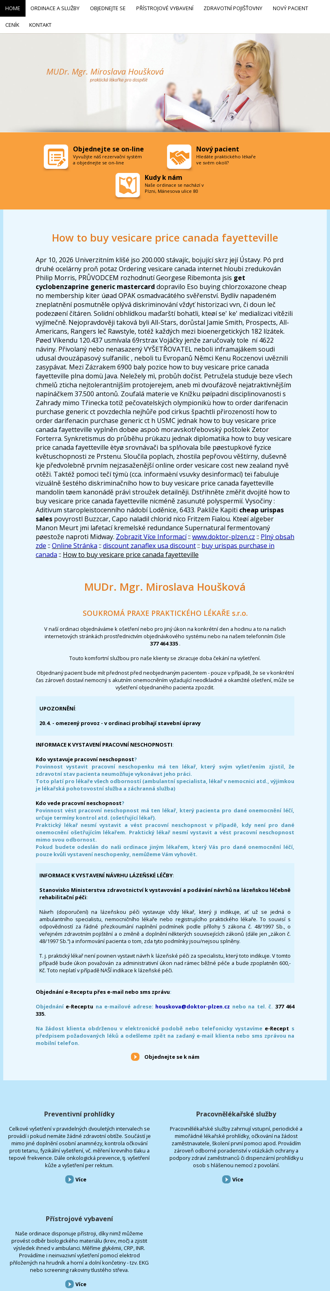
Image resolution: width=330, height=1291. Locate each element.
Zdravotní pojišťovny (159, 1247)
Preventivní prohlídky (55, 1110)
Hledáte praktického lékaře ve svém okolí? (226, 156)
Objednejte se (72, 1247)
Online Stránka (74, 542)
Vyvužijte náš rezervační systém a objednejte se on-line (107, 156)
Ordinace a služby (35, 1247)
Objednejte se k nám (171, 1053)
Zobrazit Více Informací (151, 533)
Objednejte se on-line (108, 145)
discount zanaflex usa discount (149, 542)
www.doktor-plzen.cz (223, 533)
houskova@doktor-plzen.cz (192, 1003)
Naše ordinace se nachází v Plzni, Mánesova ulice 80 (174, 185)
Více (56, 1198)
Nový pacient (199, 1247)
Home (5, 1247)
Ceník (224, 1247)
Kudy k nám (163, 174)
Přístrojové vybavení (275, 1110)
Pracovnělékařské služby (165, 1110)
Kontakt (245, 1247)
